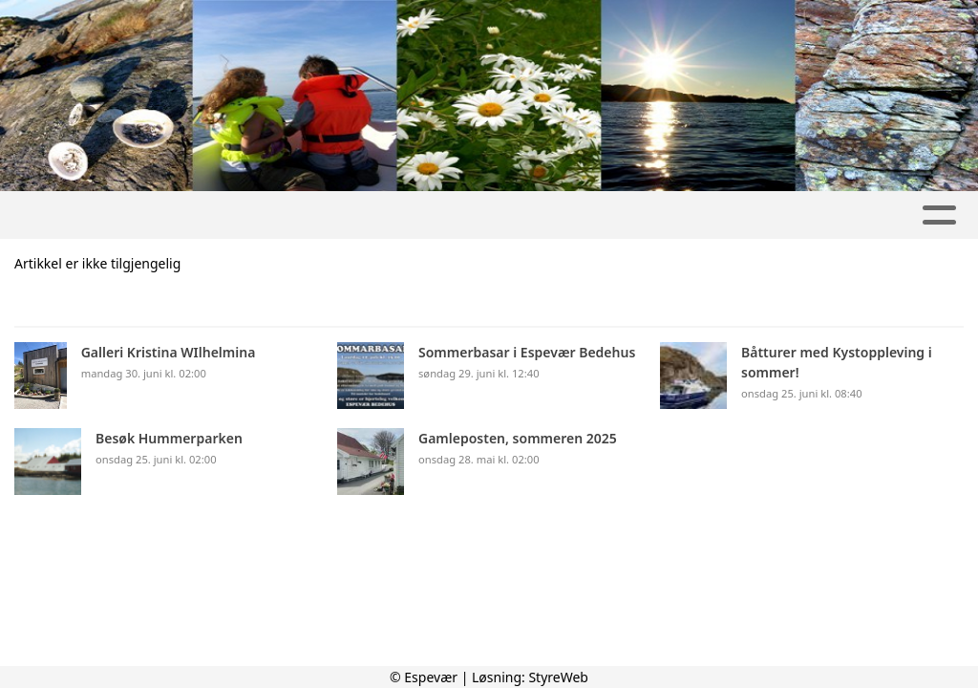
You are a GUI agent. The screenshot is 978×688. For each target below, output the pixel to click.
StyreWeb (558, 677)
